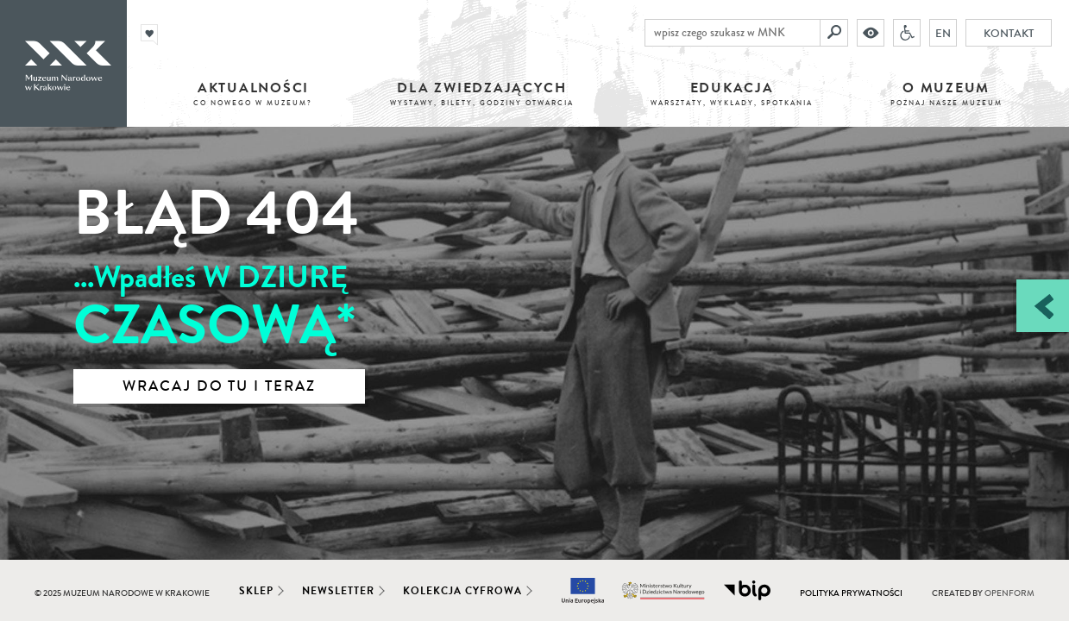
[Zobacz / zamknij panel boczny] (1042, 305)
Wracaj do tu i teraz (219, 386)
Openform (1009, 593)
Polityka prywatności (851, 593)
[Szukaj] (834, 33)
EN (943, 33)
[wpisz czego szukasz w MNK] (733, 33)
